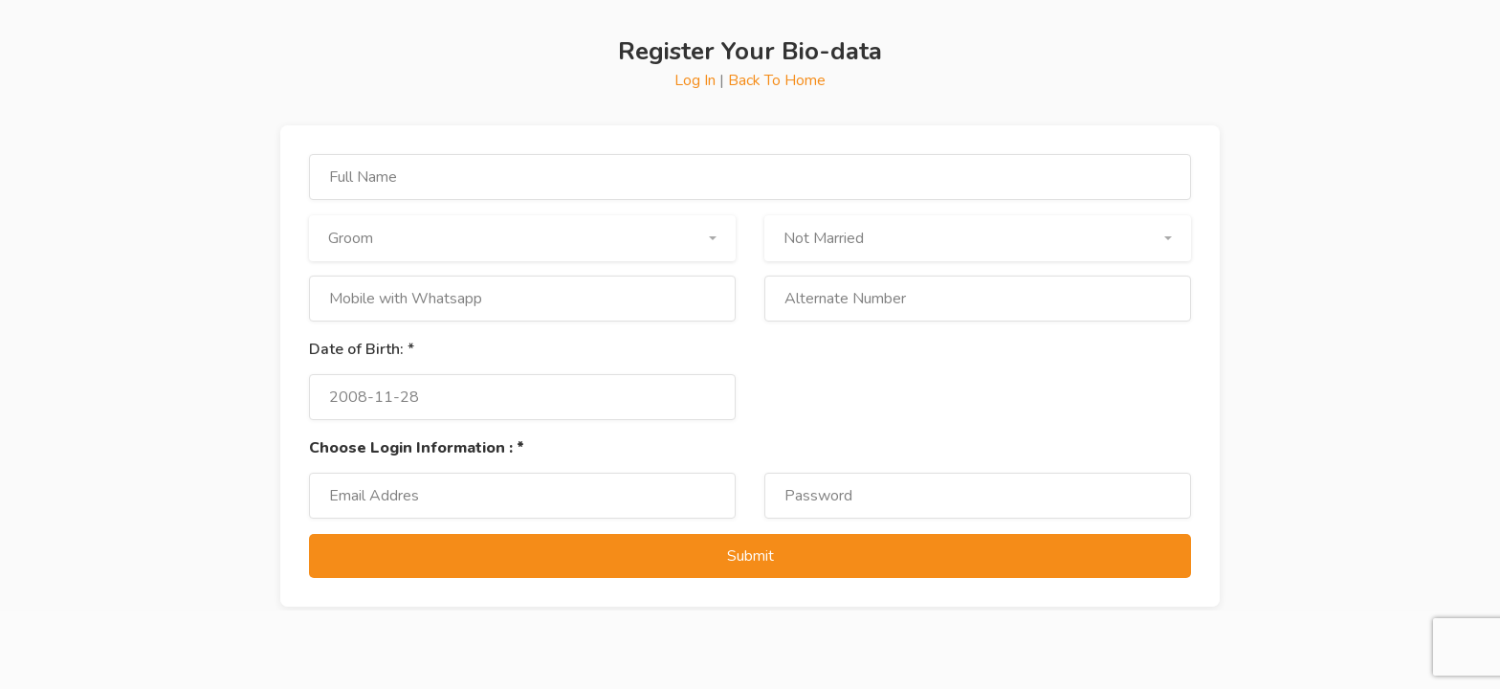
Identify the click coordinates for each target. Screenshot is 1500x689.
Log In (696, 80)
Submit (750, 556)
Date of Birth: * (361, 349)
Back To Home (777, 80)
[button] (522, 238)
